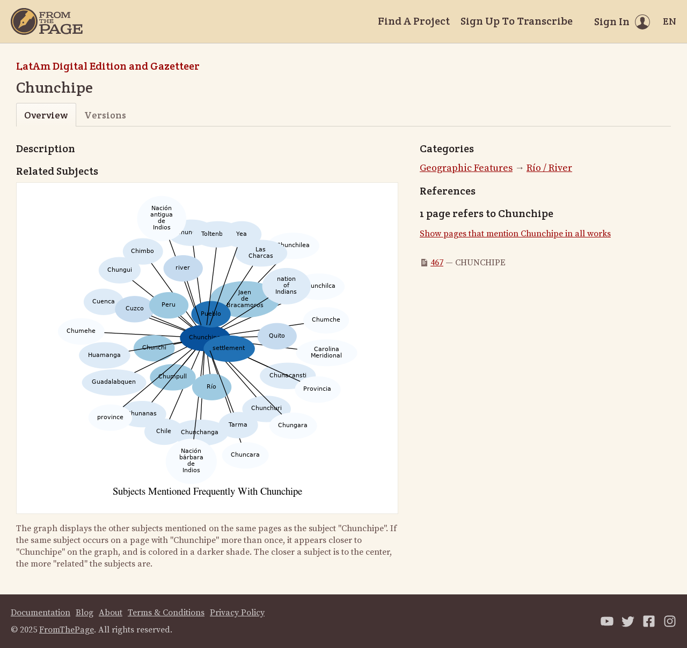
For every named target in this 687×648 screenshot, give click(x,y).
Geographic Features (466, 168)
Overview (46, 115)
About (110, 612)
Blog (84, 612)
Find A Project (414, 21)
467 (436, 262)
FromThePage (66, 629)
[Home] (47, 21)
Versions (105, 115)
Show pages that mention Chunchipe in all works (515, 233)
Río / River (549, 168)
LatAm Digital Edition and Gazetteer (108, 66)
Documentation (40, 612)
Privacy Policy (237, 612)
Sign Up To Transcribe (517, 21)
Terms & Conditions (166, 612)
